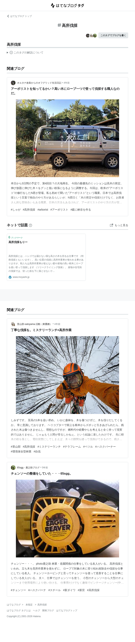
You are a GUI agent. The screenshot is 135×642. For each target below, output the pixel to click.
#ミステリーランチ (49, 446)
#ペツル (88, 446)
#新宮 (81, 590)
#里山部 (16, 446)
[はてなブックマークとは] (30, 225)
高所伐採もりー (18, 242)
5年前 (45, 467)
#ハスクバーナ (37, 590)
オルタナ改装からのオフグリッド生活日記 (39, 82)
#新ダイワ (69, 590)
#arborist (42, 209)
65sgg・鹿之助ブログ (28, 467)
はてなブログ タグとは (19, 610)
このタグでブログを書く (113, 35)
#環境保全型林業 (21, 451)
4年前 (67, 82)
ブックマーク (16, 237)
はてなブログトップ (66, 610)
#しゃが (16, 209)
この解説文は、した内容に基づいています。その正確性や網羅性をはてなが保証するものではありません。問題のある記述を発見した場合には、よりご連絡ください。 (25, 53)
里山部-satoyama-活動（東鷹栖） (34, 324)
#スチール (54, 590)
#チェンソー (18, 590)
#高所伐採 (29, 209)
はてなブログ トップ (19, 16)
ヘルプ (36, 610)
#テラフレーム (72, 446)
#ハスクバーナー (105, 446)
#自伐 (37, 451)
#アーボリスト (59, 209)
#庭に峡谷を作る (81, 209)
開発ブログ (48, 610)
